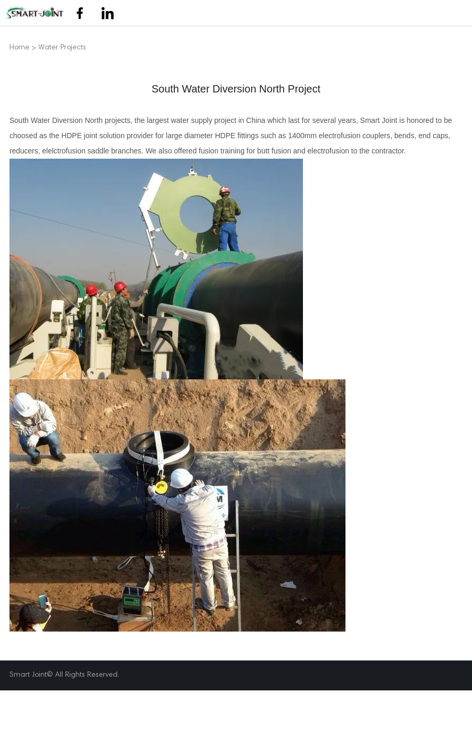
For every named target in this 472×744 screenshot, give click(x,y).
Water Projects (62, 48)
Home (19, 48)
